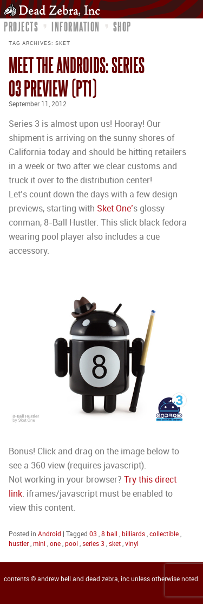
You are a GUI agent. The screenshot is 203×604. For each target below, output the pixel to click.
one (55, 544)
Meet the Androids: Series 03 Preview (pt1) (77, 76)
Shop (122, 26)
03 (93, 534)
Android (49, 534)
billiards (133, 534)
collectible (164, 534)
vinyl (132, 544)
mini (39, 544)
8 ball (109, 534)
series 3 (93, 544)
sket (115, 544)
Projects (21, 26)
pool (71, 544)
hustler (19, 544)
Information (75, 26)
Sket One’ (115, 209)
